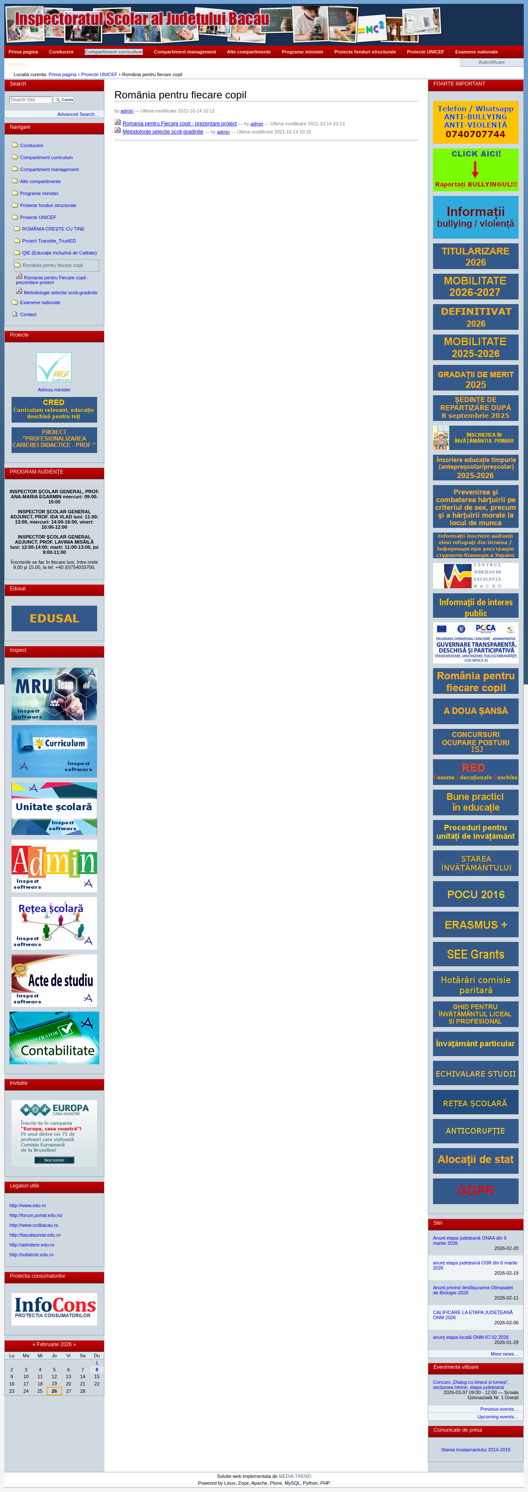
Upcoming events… (498, 1416)
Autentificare (492, 62)
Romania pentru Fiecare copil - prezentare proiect (180, 124)
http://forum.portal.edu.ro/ (35, 1215)
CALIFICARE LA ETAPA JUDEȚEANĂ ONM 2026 (473, 1315)
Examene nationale (476, 51)
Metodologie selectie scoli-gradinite (163, 132)
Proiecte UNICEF (425, 51)
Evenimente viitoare (455, 1367)
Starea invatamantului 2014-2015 (476, 1449)
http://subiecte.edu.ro (31, 1254)
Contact (17, 64)
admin (127, 110)
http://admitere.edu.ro (31, 1244)
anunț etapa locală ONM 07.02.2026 (471, 1337)
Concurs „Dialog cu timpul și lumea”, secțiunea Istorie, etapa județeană (471, 1385)
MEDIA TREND (295, 1476)
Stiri (437, 1223)
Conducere (61, 51)
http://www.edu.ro (27, 1205)
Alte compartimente (249, 51)
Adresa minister (54, 389)
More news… (505, 1353)
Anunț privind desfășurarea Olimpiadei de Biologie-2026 (473, 1290)
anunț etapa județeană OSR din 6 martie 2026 (475, 1265)
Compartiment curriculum (113, 51)
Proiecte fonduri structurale (365, 51)
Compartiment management (185, 51)
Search (18, 84)
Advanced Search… (78, 114)
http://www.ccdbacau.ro (33, 1225)
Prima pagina (23, 51)
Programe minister (302, 51)
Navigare (20, 127)
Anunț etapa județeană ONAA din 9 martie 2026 (470, 1240)
